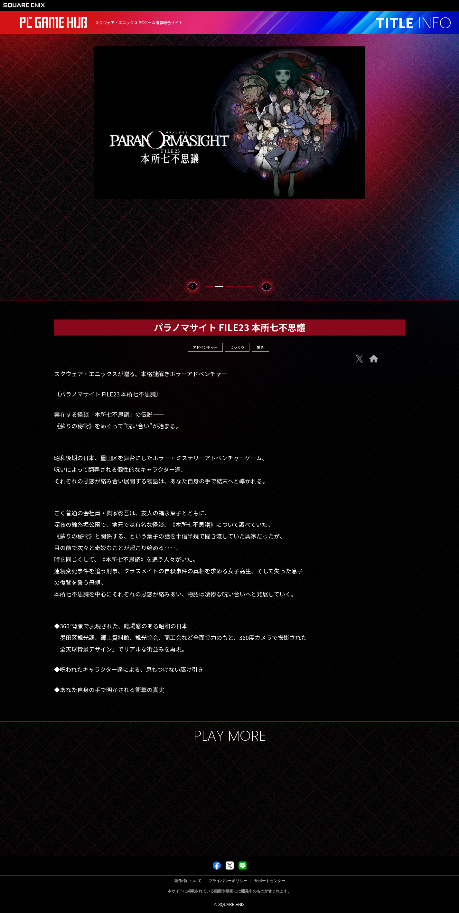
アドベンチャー (205, 347)
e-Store (366, 375)
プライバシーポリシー (228, 881)
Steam (366, 389)
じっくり (237, 347)
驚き (260, 347)
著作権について (187, 881)
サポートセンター (269, 881)
